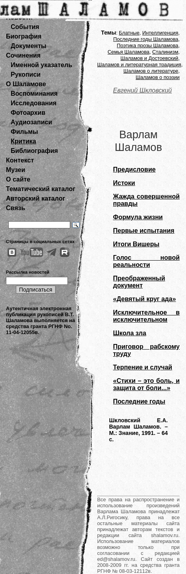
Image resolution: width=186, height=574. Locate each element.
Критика (23, 141)
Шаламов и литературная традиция (139, 65)
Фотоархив (28, 112)
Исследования (33, 103)
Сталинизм (165, 52)
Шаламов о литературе (150, 71)
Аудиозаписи (31, 122)
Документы (28, 46)
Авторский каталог (35, 198)
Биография (24, 36)
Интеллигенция (160, 33)
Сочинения (23, 55)
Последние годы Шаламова (145, 39)
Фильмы (24, 131)
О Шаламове (26, 84)
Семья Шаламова (128, 52)
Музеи (15, 169)
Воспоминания (34, 93)
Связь (15, 208)
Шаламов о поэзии (158, 77)
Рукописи (25, 74)
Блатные (129, 33)
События (25, 26)
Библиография (34, 150)
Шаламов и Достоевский (149, 58)
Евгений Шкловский (142, 90)
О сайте (18, 179)
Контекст (20, 160)
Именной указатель (41, 65)
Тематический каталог (40, 189)
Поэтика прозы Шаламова (147, 45)
